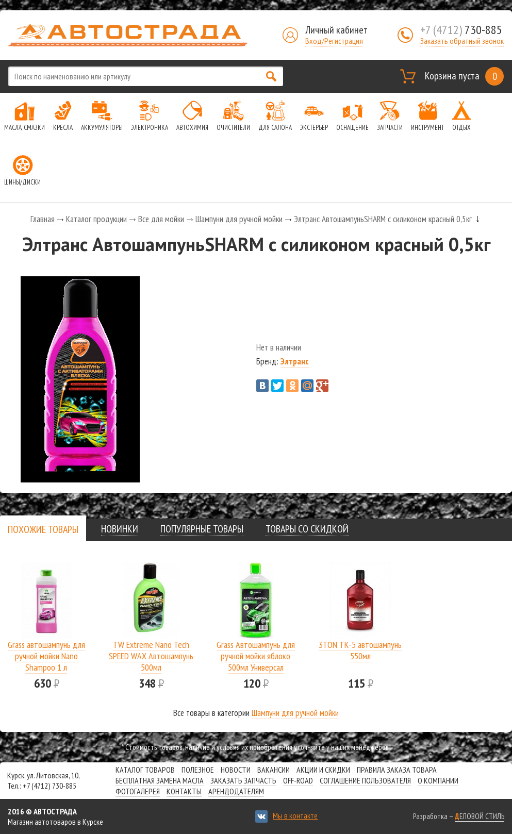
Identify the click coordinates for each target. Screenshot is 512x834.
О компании (438, 780)
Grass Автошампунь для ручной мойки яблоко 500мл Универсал (256, 656)
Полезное (197, 769)
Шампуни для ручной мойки (239, 219)
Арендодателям (236, 791)
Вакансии (273, 769)
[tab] (43, 529)
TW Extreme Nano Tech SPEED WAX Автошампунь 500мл (151, 656)
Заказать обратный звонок (462, 41)
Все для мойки (161, 219)
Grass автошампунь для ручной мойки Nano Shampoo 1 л (46, 656)
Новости (236, 769)
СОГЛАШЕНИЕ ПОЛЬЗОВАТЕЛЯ (365, 780)
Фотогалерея (137, 791)
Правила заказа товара (397, 769)
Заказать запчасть (243, 780)
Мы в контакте (295, 815)
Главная (42, 219)
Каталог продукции (96, 219)
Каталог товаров (145, 769)
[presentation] (43, 529)
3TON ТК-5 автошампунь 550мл (360, 650)
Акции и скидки (323, 769)
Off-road (298, 780)
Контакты (184, 791)
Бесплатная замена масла (159, 780)
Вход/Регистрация (334, 41)
